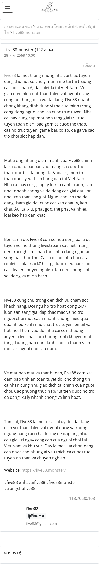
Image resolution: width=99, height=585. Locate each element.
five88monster (27, 32)
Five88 (10, 75)
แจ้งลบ (89, 65)
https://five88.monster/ (44, 470)
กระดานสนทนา (18, 26)
